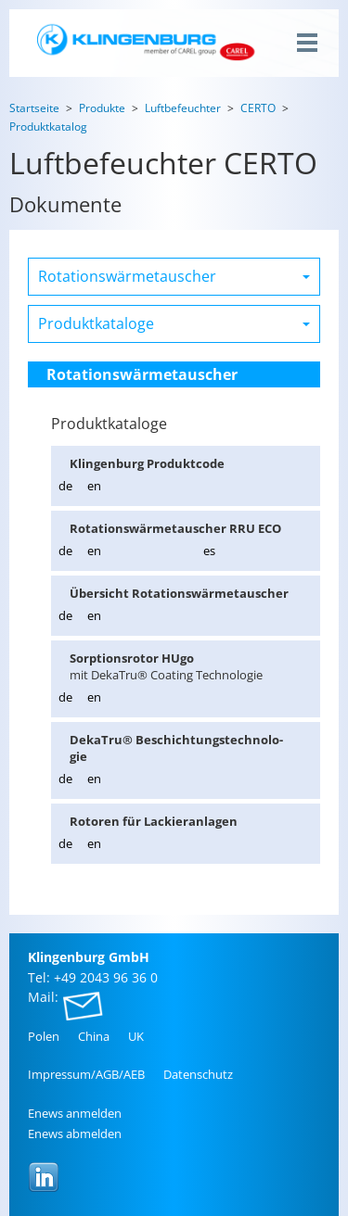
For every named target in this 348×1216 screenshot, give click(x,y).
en (94, 485)
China (94, 1036)
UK (136, 1036)
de (65, 485)
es (209, 550)
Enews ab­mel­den (75, 1133)
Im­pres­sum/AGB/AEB (86, 1074)
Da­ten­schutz (198, 1074)
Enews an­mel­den (75, 1113)
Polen (43, 1036)
